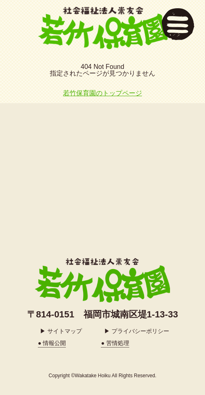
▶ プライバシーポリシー (136, 331)
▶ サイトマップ (61, 331)
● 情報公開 (52, 343)
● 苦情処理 (115, 343)
